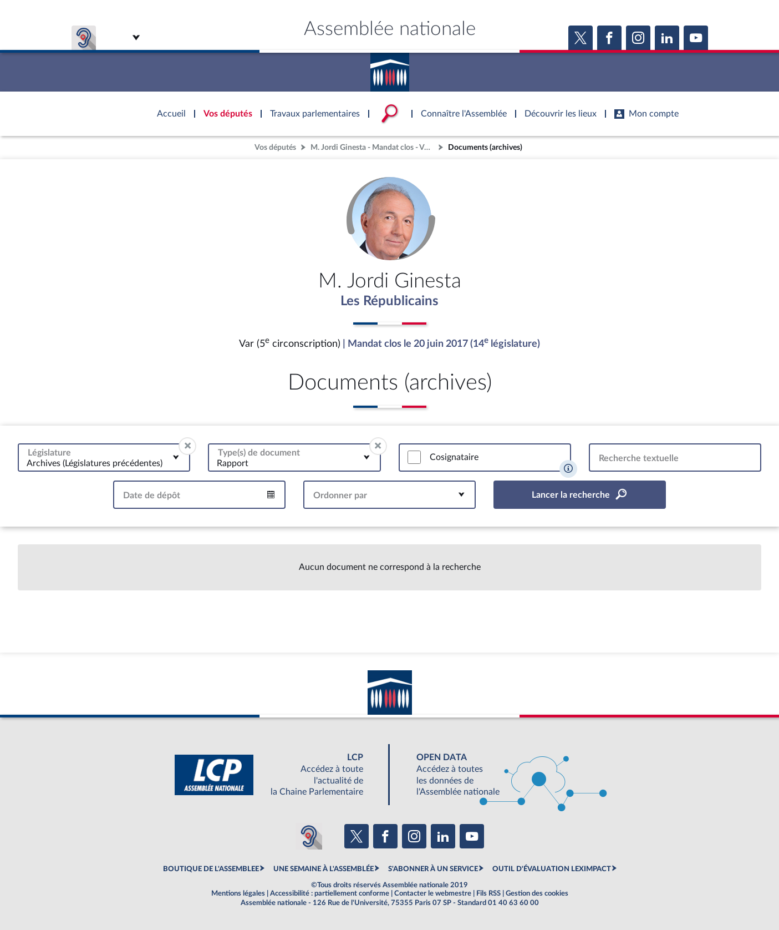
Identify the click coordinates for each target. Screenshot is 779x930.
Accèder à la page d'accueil (389, 68)
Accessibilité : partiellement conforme (329, 893)
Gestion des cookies (537, 893)
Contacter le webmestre (432, 893)
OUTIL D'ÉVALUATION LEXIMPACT (551, 869)
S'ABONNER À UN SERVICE (433, 869)
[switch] (414, 457)
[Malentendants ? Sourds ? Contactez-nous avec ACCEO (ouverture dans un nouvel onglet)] (309, 836)
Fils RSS (488, 893)
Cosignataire (454, 457)
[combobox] (104, 457)
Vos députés (275, 147)
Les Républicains (389, 301)
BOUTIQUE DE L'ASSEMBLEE (211, 869)
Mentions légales (238, 893)
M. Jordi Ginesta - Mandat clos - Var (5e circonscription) (373, 147)
